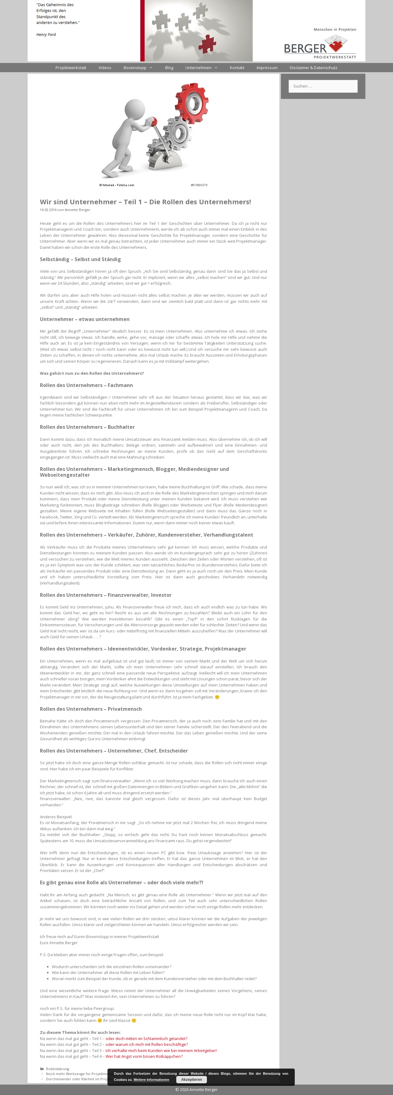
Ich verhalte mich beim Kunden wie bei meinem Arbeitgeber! (161, 1050)
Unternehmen (204, 67)
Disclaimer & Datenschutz (313, 67)
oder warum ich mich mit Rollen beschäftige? (147, 1044)
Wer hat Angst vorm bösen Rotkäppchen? (144, 1056)
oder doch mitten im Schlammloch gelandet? (146, 1038)
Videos (105, 67)
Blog (169, 67)
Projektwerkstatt (71, 67)
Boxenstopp (141, 67)
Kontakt (237, 67)
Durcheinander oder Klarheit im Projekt (79, 1079)
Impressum (267, 67)
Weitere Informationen (151, 1079)
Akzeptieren (191, 1079)
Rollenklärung (57, 1068)
